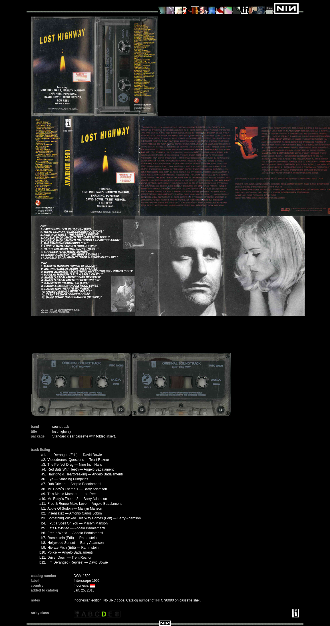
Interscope (82, 581)
